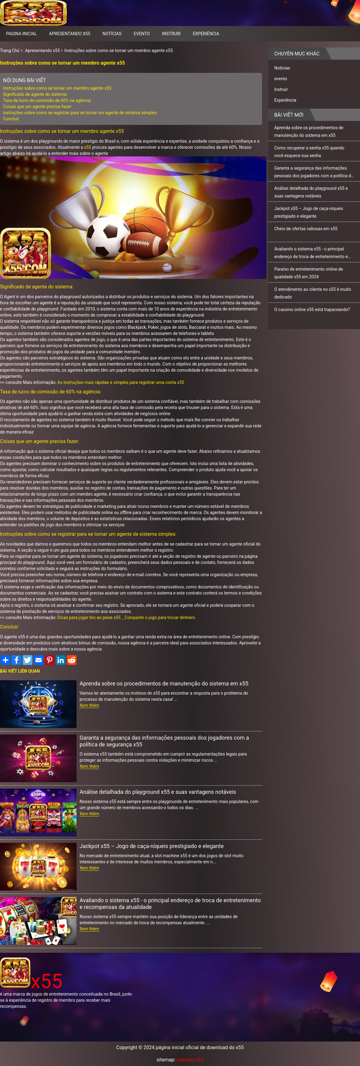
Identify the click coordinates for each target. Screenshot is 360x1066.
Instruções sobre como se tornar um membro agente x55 (118, 50)
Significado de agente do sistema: (35, 94)
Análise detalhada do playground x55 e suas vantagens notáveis (158, 792)
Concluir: (11, 118)
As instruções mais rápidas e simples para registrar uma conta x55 (120, 382)
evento (142, 33)
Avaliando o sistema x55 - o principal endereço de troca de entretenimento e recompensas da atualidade (170, 903)
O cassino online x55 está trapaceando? (312, 309)
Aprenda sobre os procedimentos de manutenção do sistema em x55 (164, 683)
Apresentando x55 (69, 33)
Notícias (112, 33)
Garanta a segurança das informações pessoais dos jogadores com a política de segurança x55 (164, 741)
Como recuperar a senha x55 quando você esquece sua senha (309, 151)
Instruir (171, 33)
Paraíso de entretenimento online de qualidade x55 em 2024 (308, 273)
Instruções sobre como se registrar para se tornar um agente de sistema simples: (80, 112)
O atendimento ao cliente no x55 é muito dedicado (312, 293)
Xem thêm (89, 705)
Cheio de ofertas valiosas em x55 (305, 228)
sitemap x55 (190, 1060)
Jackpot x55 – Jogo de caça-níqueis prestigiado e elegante (152, 846)
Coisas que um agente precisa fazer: (37, 106)
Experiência (206, 33)
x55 (87, 147)
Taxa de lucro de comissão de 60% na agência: (47, 100)
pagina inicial (21, 33)
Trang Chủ (10, 50)
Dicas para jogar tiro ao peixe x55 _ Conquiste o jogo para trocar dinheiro (126, 617)
